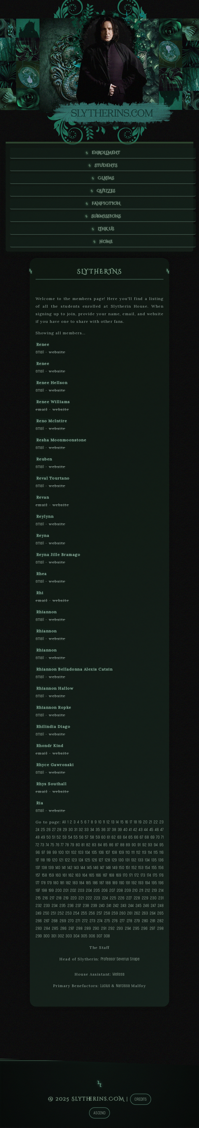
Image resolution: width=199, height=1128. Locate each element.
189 (114, 884)
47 (162, 830)
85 (105, 846)
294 (128, 929)
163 (77, 876)
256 (92, 914)
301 (53, 937)
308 (107, 937)
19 (140, 823)
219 (66, 899)
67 (141, 838)
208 (120, 891)
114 (150, 853)
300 (46, 937)
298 (160, 929)
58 (92, 838)
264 (153, 914)
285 (55, 929)
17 (131, 823)
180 (55, 884)
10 (99, 823)
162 (70, 876)
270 (70, 922)
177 (37, 884)
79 (72, 846)
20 (145, 823)
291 (103, 929)
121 (61, 861)
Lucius (105, 986)
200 (58, 891)
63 (119, 838)
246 (146, 906)
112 (138, 853)
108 (114, 853)
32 (81, 830)
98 (49, 853)
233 (47, 906)
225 (113, 899)
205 (96, 891)
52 (59, 838)
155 (154, 868)
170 (125, 876)
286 (63, 929)
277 (122, 922)
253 (68, 914)
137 (38, 868)
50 (48, 838)
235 (62, 906)
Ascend (99, 1114)
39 (120, 830)
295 (136, 929)
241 (108, 906)
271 (77, 922)
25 (43, 830)
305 (84, 937)
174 (149, 876)
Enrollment (106, 153)
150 (121, 868)
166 (98, 876)
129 (114, 861)
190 (121, 884)
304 (76, 937)
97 (43, 853)
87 (117, 846)
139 (51, 868)
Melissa (118, 975)
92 (144, 846)
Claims (106, 178)
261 (129, 914)
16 (126, 823)
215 (38, 899)
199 (51, 891)
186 (95, 884)
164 (84, 876)
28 (59, 830)
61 (108, 838)
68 (147, 838)
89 (128, 846)
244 (131, 906)
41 (130, 830)
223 (97, 899)
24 (37, 830)
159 (51, 876)
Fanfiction (106, 204)
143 (76, 868)
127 (101, 861)
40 (125, 830)
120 (54, 861)
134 (147, 861)
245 (138, 906)
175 (155, 876)
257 (99, 914)
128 (107, 861)
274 (99, 922)
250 (46, 914)
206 (104, 891)
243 (123, 906)
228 (137, 899)
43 (141, 830)
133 (140, 861)
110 (128, 853)
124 (80, 861)
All (64, 823)
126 (94, 861)
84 (100, 846)
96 (38, 853)
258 (107, 914)
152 (134, 868)
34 (92, 830)
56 (81, 838)
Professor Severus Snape (120, 960)
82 (88, 846)
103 (80, 853)
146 (95, 868)
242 (116, 906)
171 (130, 876)
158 (44, 876)
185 (88, 884)
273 (92, 922)
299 (39, 937)
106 (101, 853)
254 (76, 914)
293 (120, 929)
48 (38, 838)
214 (160, 891)
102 (73, 853)
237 (78, 906)
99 (54, 853)
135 (154, 861)
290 (96, 929)
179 (49, 884)
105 (94, 853)
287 (71, 929)
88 (122, 846)
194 (147, 884)
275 (107, 922)
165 (91, 876)
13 (112, 823)
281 (152, 922)
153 (140, 868)
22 (155, 823)
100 (61, 853)
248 (160, 906)
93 (150, 846)
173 (142, 876)
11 (104, 823)
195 (154, 884)
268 (54, 922)
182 (68, 884)
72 (37, 846)
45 (151, 830)
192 (134, 884)
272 (85, 922)
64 (125, 838)
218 (58, 899)
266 (39, 922)
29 (65, 830)
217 (52, 899)
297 (152, 929)
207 (112, 891)
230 (153, 899)
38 (114, 830)
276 (114, 922)
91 (139, 846)
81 (83, 846)
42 (135, 830)
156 (160, 868)
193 (140, 884)
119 (48, 861)
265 (160, 914)
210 (134, 891)
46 (157, 830)
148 (108, 868)
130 (121, 861)
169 (118, 876)
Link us (106, 230)
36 (103, 830)
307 (99, 937)
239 (94, 906)
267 (46, 922)
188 (108, 884)
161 (64, 876)
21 (150, 823)
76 (57, 846)
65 (130, 838)
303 (68, 937)
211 (141, 891)
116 (161, 853)
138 (44, 868)
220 (73, 899)
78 (67, 846)
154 (147, 868)
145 (89, 868)
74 (47, 846)
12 (108, 823)
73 (42, 846)
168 (111, 876)
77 (62, 846)
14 (117, 823)
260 (122, 914)
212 (147, 891)
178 (43, 884)
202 (73, 891)
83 (94, 846)
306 (92, 937)
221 (81, 899)
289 (87, 929)
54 (70, 838)
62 (113, 838)
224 (105, 899)
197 (38, 891)
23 (161, 823)
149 (114, 868)
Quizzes (106, 191)
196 (160, 884)
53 (64, 838)
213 (154, 891)
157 (38, 876)
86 (111, 846)
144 (82, 868)
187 (101, 884)
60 (103, 838)
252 (60, 914)
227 (129, 899)
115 (155, 853)
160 (58, 876)
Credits (140, 1100)
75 (52, 846)
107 (108, 853)
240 (102, 906)
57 (86, 838)
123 (74, 861)
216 (45, 899)
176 (161, 876)
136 (160, 861)
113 (144, 853)
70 (158, 838)
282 (160, 922)
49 (43, 838)
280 (145, 922)
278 (129, 922)
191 (128, 884)
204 (89, 891)
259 (114, 914)
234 (55, 906)
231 (160, 899)
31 (75, 830)
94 (156, 846)
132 (133, 861)
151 (128, 868)
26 (48, 830)
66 (136, 838)
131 (127, 861)
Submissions (106, 217)
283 (39, 929)
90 (134, 846)
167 (105, 876)
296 (144, 929)
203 (81, 891)
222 (89, 899)
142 (69, 868)
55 (75, 838)
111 (132, 853)
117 (37, 861)
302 (61, 937)
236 (70, 906)
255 (84, 914)
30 (71, 830)
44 (146, 830)
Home (106, 242)
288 (79, 929)
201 (65, 891)
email (40, 353)
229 (145, 899)
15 (122, 823)
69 (152, 838)
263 (145, 914)
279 (137, 922)
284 (47, 929)
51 (53, 838)
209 (127, 891)
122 (67, 861)
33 (86, 830)
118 (43, 861)
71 (162, 838)
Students (106, 165)
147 (102, 868)
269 (63, 922)
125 (87, 861)
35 (98, 830)
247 (153, 906)
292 (111, 929)
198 (44, 891)
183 (75, 884)
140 (57, 868)
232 (39, 906)
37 (109, 830)
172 (136, 876)
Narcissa (123, 986)
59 (98, 838)
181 (62, 884)
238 (86, 906)
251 (53, 914)
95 (161, 846)
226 (121, 899)
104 (87, 853)
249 (38, 914)
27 (54, 830)
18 (135, 823)
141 (64, 868)
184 (81, 884)
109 (121, 853)
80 (78, 846)
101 (67, 853)
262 (137, 914)
